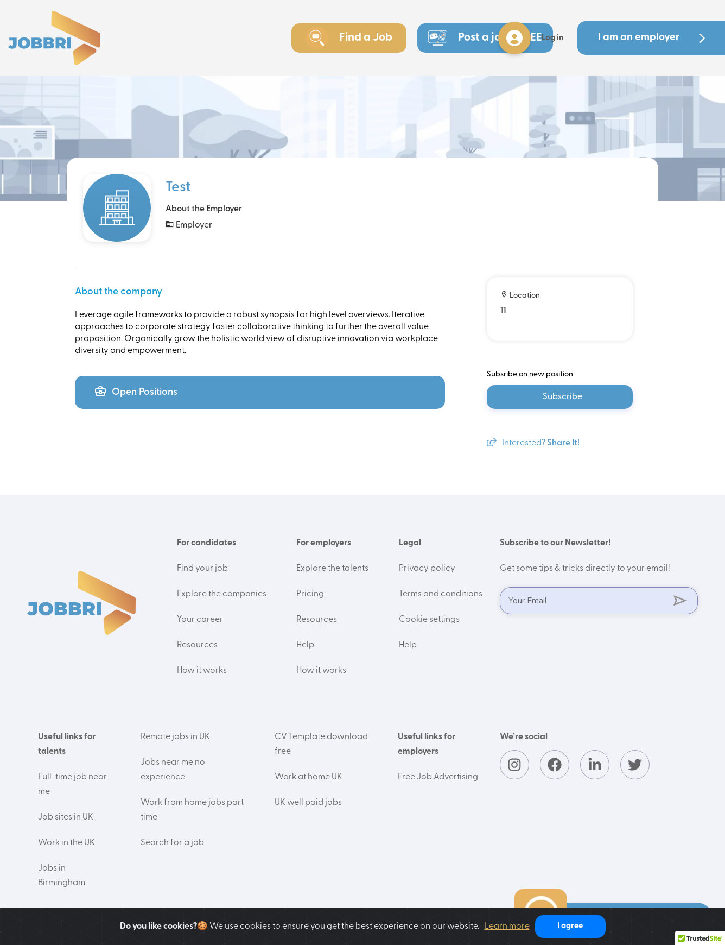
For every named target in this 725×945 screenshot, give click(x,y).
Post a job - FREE (485, 38)
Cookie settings (429, 619)
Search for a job (172, 843)
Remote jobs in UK (175, 737)
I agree (570, 926)
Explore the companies (221, 594)
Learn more (507, 926)
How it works (202, 670)
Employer (189, 224)
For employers (323, 543)
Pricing (310, 594)
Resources (197, 645)
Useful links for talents (67, 744)
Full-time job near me (72, 784)
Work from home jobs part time (192, 810)
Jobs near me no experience (173, 770)
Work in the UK (66, 843)
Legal (410, 543)
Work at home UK (308, 777)
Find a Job (349, 38)
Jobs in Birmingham (61, 875)
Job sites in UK (65, 817)
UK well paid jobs (308, 802)
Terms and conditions (440, 594)
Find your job (202, 568)
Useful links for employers (426, 744)
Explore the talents (332, 568)
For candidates (206, 543)
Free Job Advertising (438, 777)
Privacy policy (427, 568)
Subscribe (562, 397)
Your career (200, 619)
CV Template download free (321, 744)
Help (305, 645)
